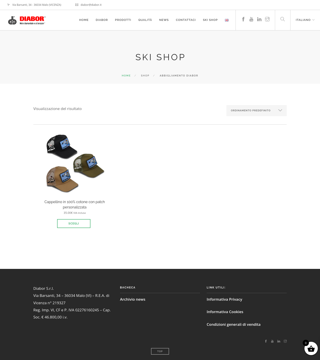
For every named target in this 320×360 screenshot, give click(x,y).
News (164, 20)
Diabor (102, 20)
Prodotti (123, 20)
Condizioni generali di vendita (234, 324)
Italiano (303, 20)
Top (160, 351)
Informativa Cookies (225, 311)
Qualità (145, 20)
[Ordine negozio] (256, 110)
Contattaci (186, 20)
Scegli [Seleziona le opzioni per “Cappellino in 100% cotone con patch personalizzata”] (73, 223)
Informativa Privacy (224, 299)
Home (84, 20)
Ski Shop (210, 20)
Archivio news (132, 299)
